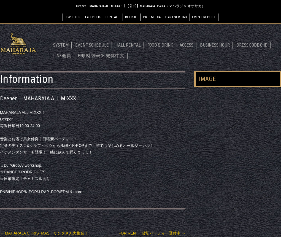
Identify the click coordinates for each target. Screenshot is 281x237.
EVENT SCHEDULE (92, 45)
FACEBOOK (93, 17)
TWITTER (72, 17)
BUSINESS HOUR (215, 45)
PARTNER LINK (176, 17)
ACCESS (186, 45)
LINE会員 (62, 55)
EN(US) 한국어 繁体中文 (101, 55)
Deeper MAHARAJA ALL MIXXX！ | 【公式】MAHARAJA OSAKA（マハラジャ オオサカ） (140, 6)
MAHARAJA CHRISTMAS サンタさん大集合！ (44, 233)
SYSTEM (61, 45)
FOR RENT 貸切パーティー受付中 (151, 233)
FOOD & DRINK (160, 45)
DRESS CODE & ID (252, 45)
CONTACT (113, 17)
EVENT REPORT (204, 17)
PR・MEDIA (152, 17)
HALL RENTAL (128, 45)
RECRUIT (131, 17)
